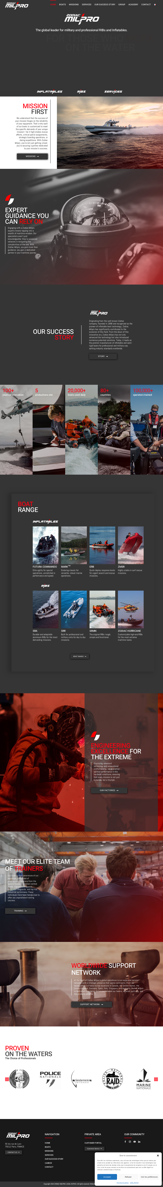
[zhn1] (131, 591)
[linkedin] (139, 1142)
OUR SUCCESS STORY (54, 1159)
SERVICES (49, 1155)
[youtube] (135, 1142)
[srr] (74, 591)
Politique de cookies (123, 1183)
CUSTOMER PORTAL (93, 1143)
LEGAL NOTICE (134, 1183)
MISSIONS (49, 1151)
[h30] (50, 90)
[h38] (45, 527)
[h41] (102, 527)
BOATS (48, 1147)
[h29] (81, 90)
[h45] (45, 591)
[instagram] (130, 1142)
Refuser (128, 1177)
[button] (158, 1155)
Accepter (107, 1177)
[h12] (102, 591)
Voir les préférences (149, 1177)
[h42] (131, 527)
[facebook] (125, 1142)
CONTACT (49, 1167)
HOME (47, 1143)
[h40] (74, 527)
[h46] (113, 90)
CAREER (48, 1163)
